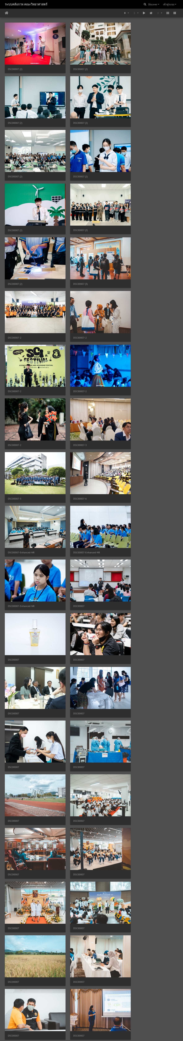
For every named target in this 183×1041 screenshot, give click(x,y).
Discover (152, 4)
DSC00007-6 (133, 312)
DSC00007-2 (74, 213)
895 (105, 1022)
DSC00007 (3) (15, 213)
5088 (120, 1022)
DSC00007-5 (74, 312)
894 (97, 1022)
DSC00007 (13, 412)
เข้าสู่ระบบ (168, 4)
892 (81, 1022)
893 (89, 1022)
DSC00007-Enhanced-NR (21, 362)
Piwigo (97, 1034)
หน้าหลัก (6, 13)
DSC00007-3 (14, 312)
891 (73, 1022)
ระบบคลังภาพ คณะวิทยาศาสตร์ (26, 4)
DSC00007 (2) (15, 65)
